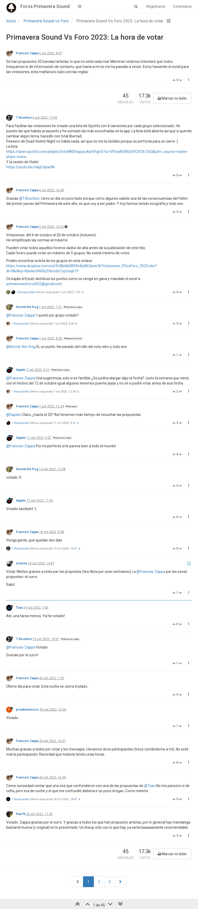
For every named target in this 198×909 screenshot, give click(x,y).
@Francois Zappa (73, 307)
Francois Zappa (27, 53)
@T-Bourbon (29, 198)
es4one (21, 563)
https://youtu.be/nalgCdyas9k (30, 167)
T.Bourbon (24, 117)
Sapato (21, 370)
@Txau (149, 786)
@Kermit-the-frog (20, 347)
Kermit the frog (27, 307)
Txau (19, 607)
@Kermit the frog (72, 338)
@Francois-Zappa (20, 315)
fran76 (20, 814)
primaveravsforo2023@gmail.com (34, 284)
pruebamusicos (27, 709)
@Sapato (71, 406)
